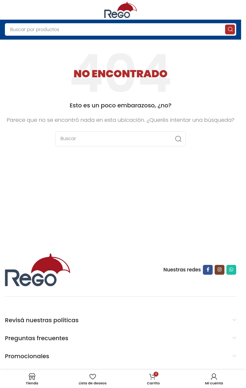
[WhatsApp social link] (231, 270)
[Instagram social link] (219, 270)
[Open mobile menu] (8, 9)
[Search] (120, 29)
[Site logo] (120, 9)
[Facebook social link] (208, 270)
